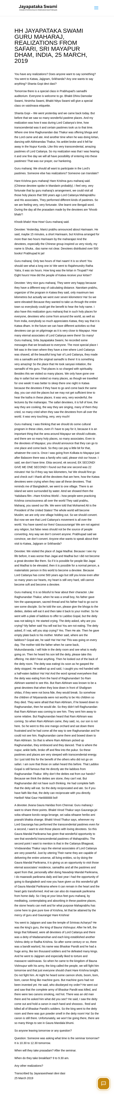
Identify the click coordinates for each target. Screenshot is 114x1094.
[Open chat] (103, 1083)
